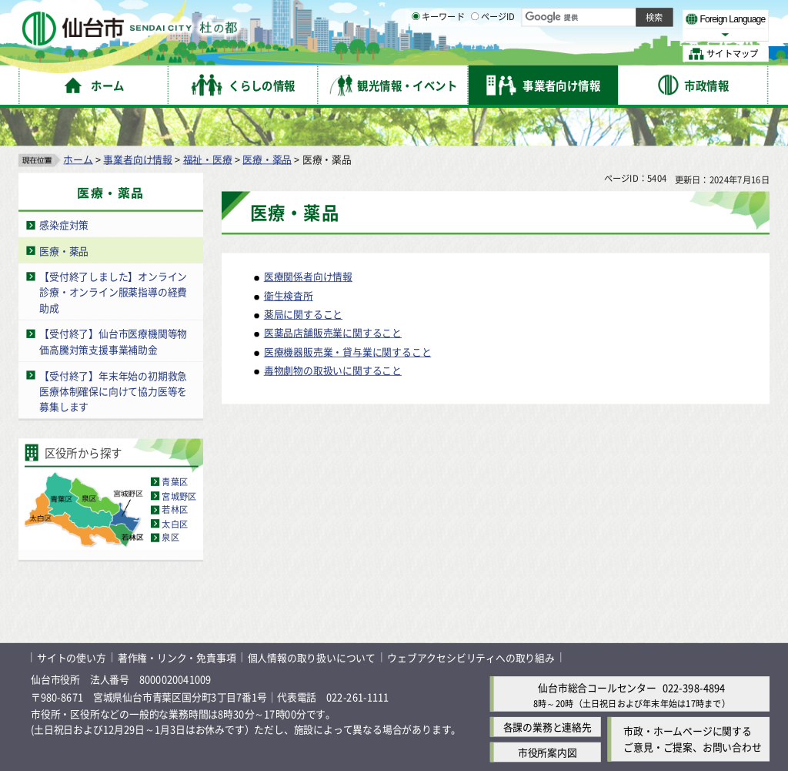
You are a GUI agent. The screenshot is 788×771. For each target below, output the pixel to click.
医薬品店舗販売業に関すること (333, 297)
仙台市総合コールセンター (597, 652)
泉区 (170, 502)
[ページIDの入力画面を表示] (475, 53)
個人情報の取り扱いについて (312, 622)
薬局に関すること (303, 279)
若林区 (175, 474)
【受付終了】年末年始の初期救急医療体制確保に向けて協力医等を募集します (113, 356)
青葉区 (175, 447)
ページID (493, 54)
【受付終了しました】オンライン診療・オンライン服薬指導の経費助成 (113, 257)
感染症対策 (63, 190)
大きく (592, 34)
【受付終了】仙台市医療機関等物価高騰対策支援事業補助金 (113, 306)
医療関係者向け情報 (308, 241)
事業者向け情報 (137, 123)
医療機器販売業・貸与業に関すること (348, 316)
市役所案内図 (547, 717)
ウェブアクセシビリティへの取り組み (471, 622)
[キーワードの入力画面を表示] (415, 53)
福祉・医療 (207, 123)
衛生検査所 (288, 260)
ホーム (77, 123)
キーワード (438, 54)
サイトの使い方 (71, 622)
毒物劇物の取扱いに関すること (333, 335)
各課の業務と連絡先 (547, 692)
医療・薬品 (267, 123)
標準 (615, 16)
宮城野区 (179, 460)
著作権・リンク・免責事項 (177, 622)
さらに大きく (642, 34)
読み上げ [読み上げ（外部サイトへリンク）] (506, 15)
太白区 (175, 488)
